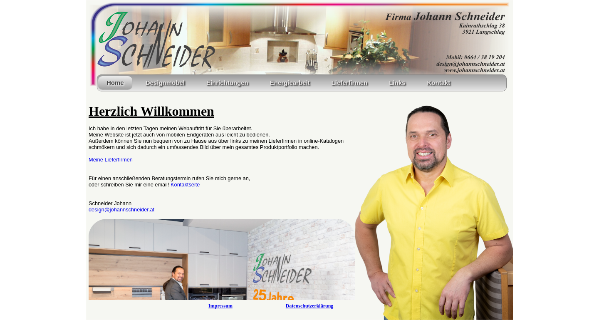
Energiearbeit (290, 82)
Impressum (220, 306)
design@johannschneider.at (121, 209)
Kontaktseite (185, 184)
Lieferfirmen (350, 82)
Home (115, 82)
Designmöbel (165, 82)
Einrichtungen (227, 82)
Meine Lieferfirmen (111, 159)
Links (397, 82)
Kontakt (438, 82)
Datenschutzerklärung (310, 306)
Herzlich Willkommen (151, 111)
